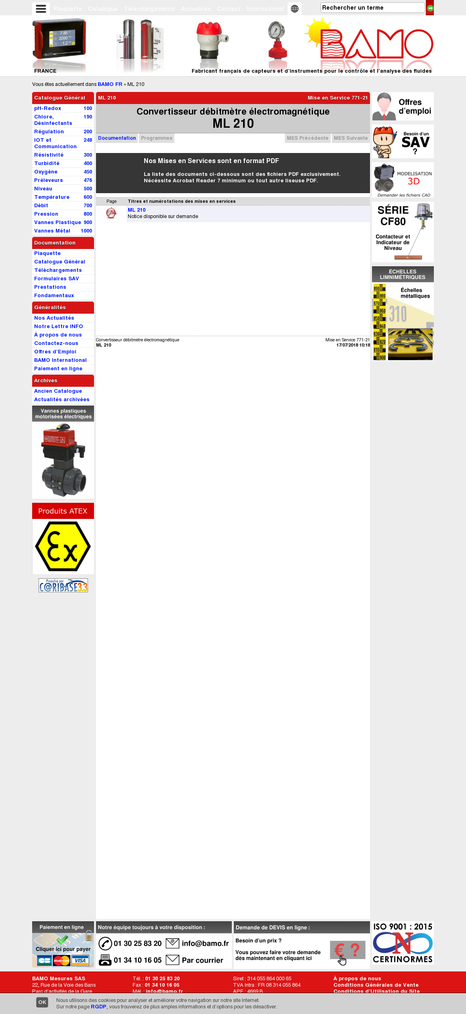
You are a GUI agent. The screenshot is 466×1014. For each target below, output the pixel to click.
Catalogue (103, 9)
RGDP (98, 1007)
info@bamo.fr (164, 991)
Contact (229, 9)
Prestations (50, 287)
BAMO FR (110, 84)
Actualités (196, 9)
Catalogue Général (59, 98)
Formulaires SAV (56, 278)
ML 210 (136, 210)
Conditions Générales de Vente (376, 985)
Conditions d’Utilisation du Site (376, 991)
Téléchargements (149, 9)
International (265, 9)
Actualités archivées (62, 399)
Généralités (50, 307)
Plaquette (67, 9)
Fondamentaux (54, 295)
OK (42, 1002)
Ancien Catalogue (58, 391)
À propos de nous (357, 978)
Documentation (117, 138)
